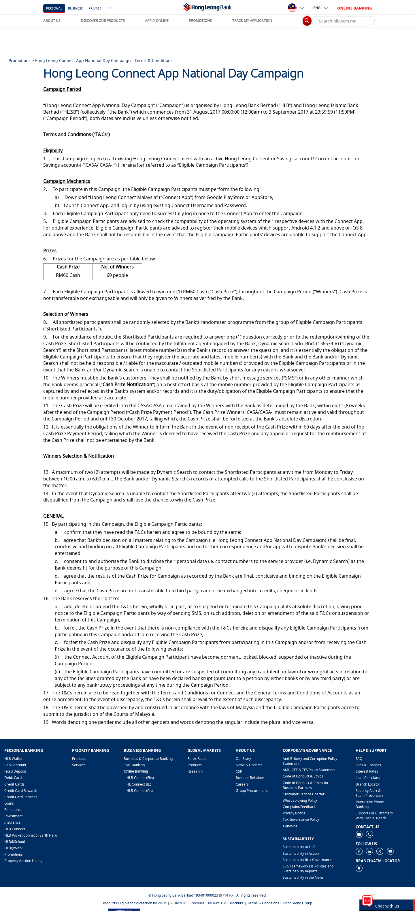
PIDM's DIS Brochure (187, 903)
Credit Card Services (20, 796)
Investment (13, 816)
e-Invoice (290, 826)
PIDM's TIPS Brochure (226, 903)
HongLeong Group (297, 903)
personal (54, 8)
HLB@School (14, 841)
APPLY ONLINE (157, 20)
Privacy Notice (294, 813)
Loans (9, 803)
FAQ (359, 758)
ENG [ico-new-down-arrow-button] (321, 7)
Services (79, 764)
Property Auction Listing (23, 860)
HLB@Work (13, 848)
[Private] (94, 8)
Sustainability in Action (301, 853)
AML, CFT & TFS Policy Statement (309, 769)
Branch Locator (368, 784)
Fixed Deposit (15, 771)
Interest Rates (367, 771)
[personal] (54, 8)
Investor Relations (250, 777)
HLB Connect (14, 829)
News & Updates (249, 764)
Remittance (13, 809)
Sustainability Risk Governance (307, 859)
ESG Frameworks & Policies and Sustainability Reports (308, 869)
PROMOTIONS (200, 20)
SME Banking (134, 764)
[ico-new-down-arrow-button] (110, 8)
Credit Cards (14, 784)
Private (94, 8)
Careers (242, 784)
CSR (239, 771)
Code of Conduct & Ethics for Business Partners (306, 785)
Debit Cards (13, 777)
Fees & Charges (368, 764)
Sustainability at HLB (299, 846)
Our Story (243, 758)
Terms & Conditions (263, 903)
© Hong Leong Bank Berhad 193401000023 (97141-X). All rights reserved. (207, 895)
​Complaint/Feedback (299, 806)
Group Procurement (252, 790)
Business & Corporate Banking (148, 758)
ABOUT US (52, 20)
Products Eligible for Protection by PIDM (135, 903)
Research (195, 771)
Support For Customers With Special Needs (374, 815)
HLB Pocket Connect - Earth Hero (30, 835)
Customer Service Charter (304, 794)
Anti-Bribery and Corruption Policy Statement (310, 761)
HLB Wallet (13, 758)
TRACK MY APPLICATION (252, 20)
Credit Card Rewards (20, 790)
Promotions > (21, 60)
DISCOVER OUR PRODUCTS (103, 20)
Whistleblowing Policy (300, 800)
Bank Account (15, 764)
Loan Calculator (368, 777)
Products (79, 758)
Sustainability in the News (303, 877)
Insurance (12, 822)
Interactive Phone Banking (370, 804)
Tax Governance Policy (301, 819)
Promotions (13, 854)
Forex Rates (197, 758)
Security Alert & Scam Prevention (369, 793)
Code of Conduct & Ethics (303, 776)
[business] (75, 8)
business (75, 8)
